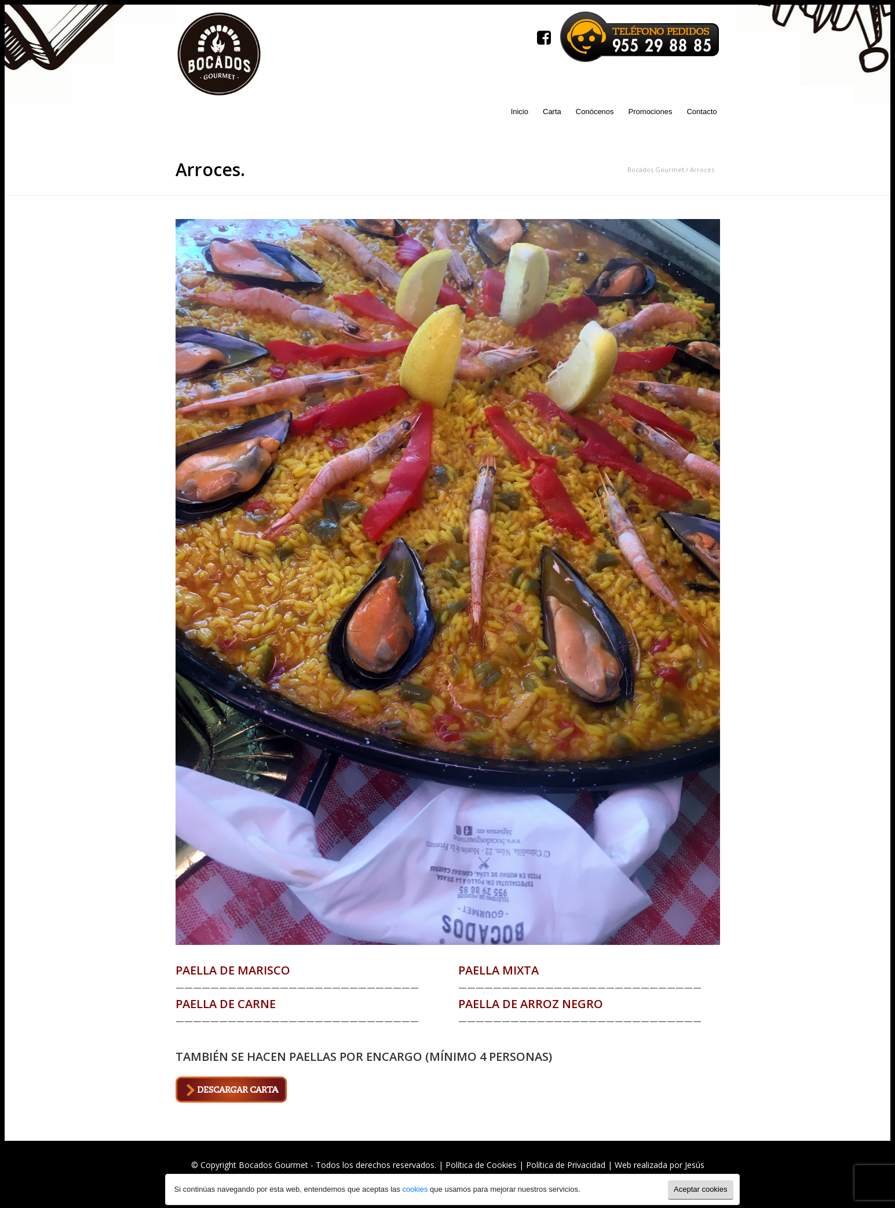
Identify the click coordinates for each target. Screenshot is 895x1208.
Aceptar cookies (701, 1189)
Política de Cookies (481, 1164)
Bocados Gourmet (655, 169)
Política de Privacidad (565, 1164)
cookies (414, 1189)
